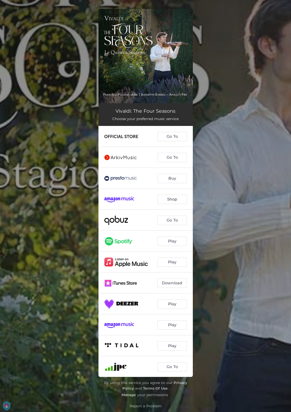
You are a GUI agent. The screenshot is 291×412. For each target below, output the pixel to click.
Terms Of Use (155, 388)
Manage (128, 395)
